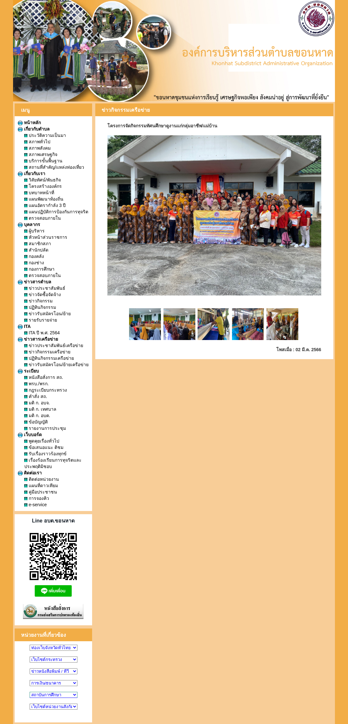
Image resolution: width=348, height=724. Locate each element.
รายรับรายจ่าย (40, 320)
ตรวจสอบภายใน (42, 218)
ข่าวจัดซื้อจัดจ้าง (42, 294)
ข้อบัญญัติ (36, 421)
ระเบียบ (28, 370)
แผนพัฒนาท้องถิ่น (43, 199)
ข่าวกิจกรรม (38, 300)
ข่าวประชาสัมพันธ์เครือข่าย (53, 345)
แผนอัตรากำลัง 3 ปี (45, 205)
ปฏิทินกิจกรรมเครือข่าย (49, 358)
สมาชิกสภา (37, 243)
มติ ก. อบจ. (37, 402)
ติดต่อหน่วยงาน (41, 479)
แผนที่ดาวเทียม (41, 485)
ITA (24, 326)
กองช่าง (34, 262)
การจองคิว (36, 498)
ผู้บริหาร (34, 230)
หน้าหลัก (29, 122)
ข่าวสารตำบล (34, 281)
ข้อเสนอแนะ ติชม (43, 447)
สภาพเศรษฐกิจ (40, 154)
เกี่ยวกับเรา (31, 173)
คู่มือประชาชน (40, 491)
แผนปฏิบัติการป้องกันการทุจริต (56, 211)
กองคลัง (34, 256)
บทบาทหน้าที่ (39, 192)
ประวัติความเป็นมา (45, 135)
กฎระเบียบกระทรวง (45, 390)
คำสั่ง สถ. (35, 396)
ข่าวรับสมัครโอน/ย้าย (47, 313)
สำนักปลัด (36, 249)
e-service (35, 504)
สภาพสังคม (37, 148)
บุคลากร (29, 224)
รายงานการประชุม (45, 428)
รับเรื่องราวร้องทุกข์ (45, 453)
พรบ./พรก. (36, 383)
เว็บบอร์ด (30, 434)
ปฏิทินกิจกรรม (40, 307)
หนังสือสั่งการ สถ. (43, 377)
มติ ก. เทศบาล (40, 409)
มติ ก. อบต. (37, 415)
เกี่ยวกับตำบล (34, 128)
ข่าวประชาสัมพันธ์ (44, 288)
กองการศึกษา (39, 269)
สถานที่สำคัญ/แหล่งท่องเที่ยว (54, 167)
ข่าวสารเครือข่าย (38, 339)
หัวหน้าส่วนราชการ (45, 237)
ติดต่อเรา (30, 472)
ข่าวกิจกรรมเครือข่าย (47, 351)
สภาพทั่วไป (37, 141)
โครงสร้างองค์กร (43, 186)
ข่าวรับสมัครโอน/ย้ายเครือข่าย (56, 364)
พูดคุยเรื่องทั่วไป (41, 441)
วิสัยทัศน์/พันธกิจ (42, 179)
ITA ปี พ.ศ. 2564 (42, 332)
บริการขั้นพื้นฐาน (43, 160)
